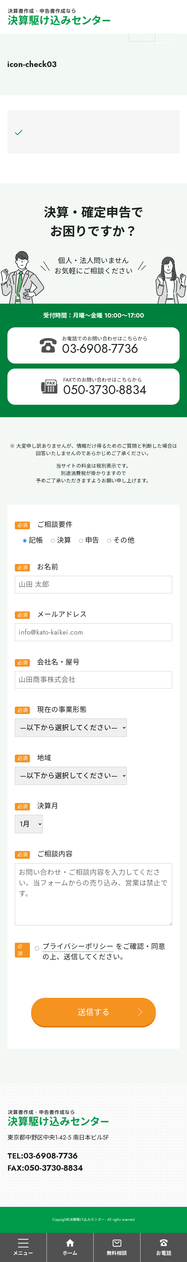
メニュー (23, 1247)
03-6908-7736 (100, 349)
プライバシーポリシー (78, 946)
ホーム (70, 1247)
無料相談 (117, 1247)
